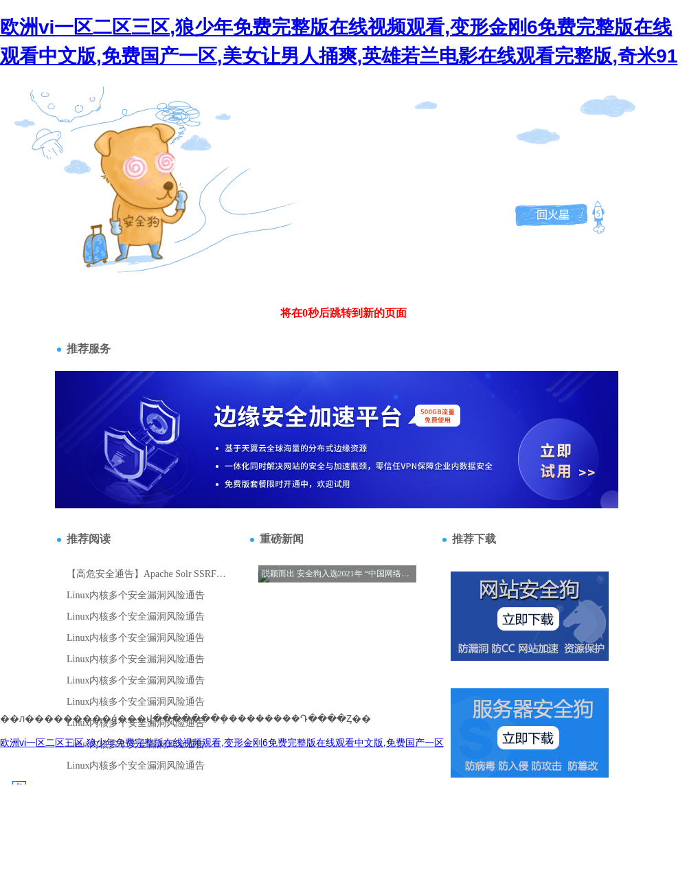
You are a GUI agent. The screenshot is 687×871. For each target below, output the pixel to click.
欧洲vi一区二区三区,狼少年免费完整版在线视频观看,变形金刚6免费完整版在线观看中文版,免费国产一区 (222, 742)
